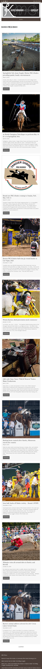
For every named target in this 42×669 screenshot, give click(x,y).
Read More (7, 88)
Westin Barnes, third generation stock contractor (20, 320)
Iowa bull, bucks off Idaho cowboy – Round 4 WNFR (20, 503)
